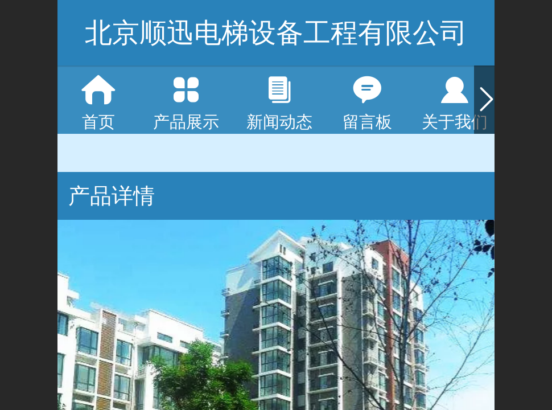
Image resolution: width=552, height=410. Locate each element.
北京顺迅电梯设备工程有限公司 (276, 33)
